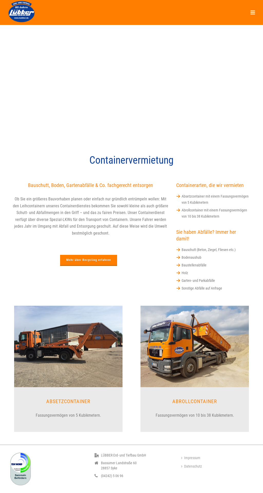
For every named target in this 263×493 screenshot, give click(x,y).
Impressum (190, 458)
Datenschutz (191, 466)
